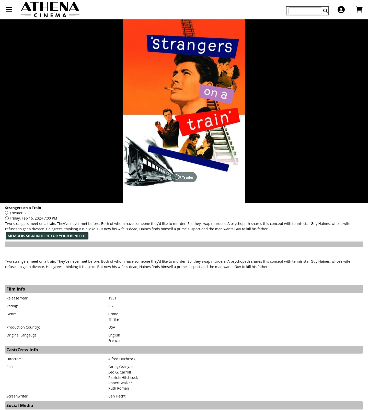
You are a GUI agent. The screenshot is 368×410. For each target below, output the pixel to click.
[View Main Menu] (9, 9)
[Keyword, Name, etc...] (305, 11)
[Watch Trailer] (184, 177)
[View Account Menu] (341, 9)
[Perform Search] (325, 11)
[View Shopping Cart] (359, 9)
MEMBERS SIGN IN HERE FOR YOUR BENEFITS (47, 235)
